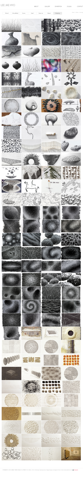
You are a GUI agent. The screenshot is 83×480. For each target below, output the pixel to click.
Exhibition (58, 8)
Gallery (47, 8)
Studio (69, 8)
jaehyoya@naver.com (68, 469)
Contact (78, 8)
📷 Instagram (75, 469)
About (36, 8)
